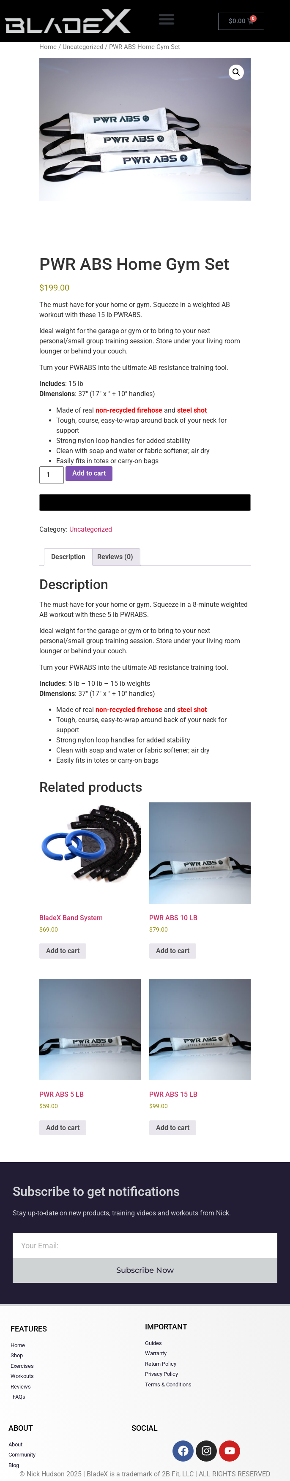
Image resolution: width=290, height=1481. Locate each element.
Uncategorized (83, 47)
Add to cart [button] (62, 951)
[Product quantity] (51, 475)
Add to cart (89, 473)
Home (48, 47)
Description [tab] (68, 557)
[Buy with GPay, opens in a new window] (145, 502)
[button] (166, 19)
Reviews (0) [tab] (115, 557)
